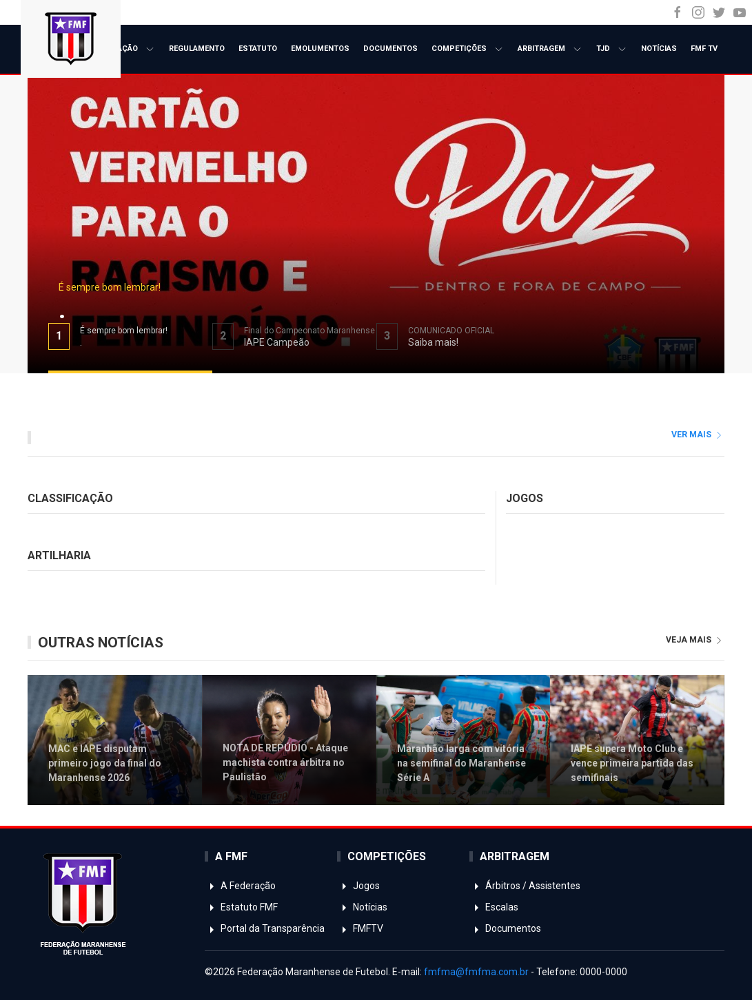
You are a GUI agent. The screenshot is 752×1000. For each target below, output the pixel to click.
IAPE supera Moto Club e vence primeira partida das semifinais (632, 762)
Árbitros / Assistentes (524, 885)
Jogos (358, 885)
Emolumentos (320, 48)
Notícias (659, 48)
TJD (611, 49)
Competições (467, 49)
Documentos (390, 48)
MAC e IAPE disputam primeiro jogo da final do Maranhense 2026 (104, 762)
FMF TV (704, 48)
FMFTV (360, 928)
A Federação (121, 49)
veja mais (695, 640)
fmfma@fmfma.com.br (476, 971)
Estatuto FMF (241, 907)
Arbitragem (550, 49)
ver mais (697, 434)
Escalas (493, 907)
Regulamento (197, 48)
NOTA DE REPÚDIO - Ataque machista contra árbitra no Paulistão (285, 762)
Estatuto (257, 48)
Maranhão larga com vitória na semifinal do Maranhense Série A (461, 762)
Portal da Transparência (265, 928)
